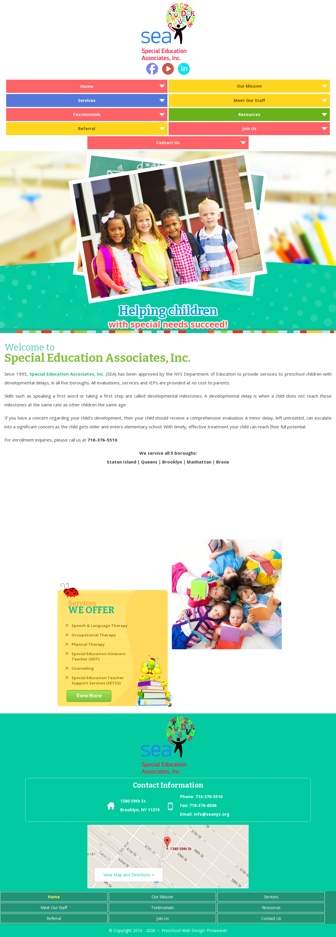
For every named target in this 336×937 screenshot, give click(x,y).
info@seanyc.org (212, 814)
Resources (249, 114)
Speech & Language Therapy (100, 625)
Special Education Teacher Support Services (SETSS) (98, 680)
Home (86, 86)
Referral (86, 128)
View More (89, 696)
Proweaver (217, 930)
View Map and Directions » (128, 875)
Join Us (249, 128)
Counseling (83, 668)
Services (87, 100)
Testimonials (87, 114)
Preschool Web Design (183, 930)
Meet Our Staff (249, 100)
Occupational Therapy (94, 635)
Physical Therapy (88, 644)
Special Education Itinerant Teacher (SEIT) (99, 656)
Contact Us (168, 142)
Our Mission (249, 86)
